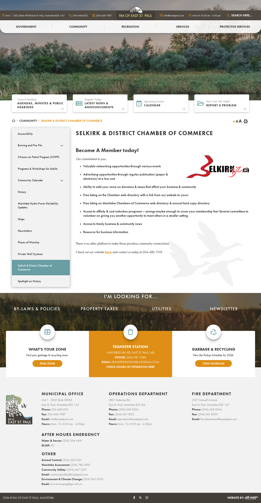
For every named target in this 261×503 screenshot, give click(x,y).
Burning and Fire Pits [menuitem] (30, 145)
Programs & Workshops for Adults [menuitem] (38, 169)
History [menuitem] (22, 192)
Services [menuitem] (182, 27)
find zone (47, 363)
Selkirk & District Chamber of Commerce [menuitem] (35, 267)
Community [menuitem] (78, 27)
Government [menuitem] (26, 27)
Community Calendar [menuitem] (30, 180)
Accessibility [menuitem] (25, 134)
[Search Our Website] (242, 15)
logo (135, 15)
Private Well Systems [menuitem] (30, 254)
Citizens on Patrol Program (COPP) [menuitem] (38, 157)
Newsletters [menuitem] (25, 231)
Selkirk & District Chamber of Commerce (71, 121)
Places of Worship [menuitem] (28, 242)
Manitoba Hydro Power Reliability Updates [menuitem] (38, 205)
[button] (61, 146)
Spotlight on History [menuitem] (29, 281)
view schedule (213, 363)
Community (28, 121)
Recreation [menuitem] (130, 27)
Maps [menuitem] (21, 219)
